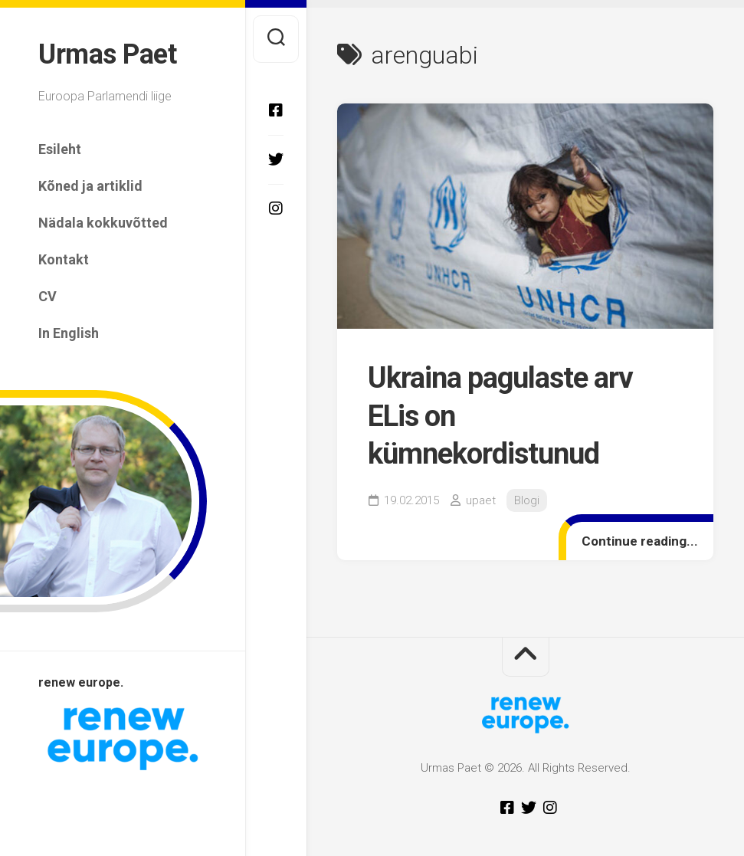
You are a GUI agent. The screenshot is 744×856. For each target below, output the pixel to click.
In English (68, 333)
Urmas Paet (107, 54)
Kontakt (63, 259)
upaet (481, 500)
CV (47, 296)
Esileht (59, 149)
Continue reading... (640, 541)
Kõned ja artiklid (90, 186)
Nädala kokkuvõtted (103, 223)
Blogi (526, 500)
